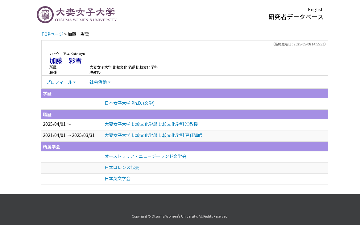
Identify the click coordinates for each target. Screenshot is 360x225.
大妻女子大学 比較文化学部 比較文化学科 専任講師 (153, 135)
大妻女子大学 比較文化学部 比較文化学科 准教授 (151, 124)
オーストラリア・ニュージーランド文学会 (145, 156)
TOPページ (52, 34)
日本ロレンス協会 (122, 167)
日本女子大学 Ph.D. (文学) (130, 103)
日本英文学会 (117, 178)
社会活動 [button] (98, 82)
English (316, 9)
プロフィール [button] (59, 82)
